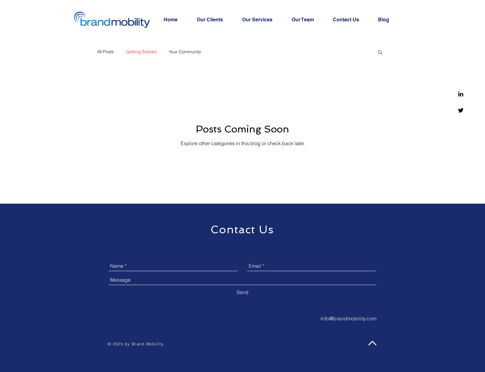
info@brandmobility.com (348, 318)
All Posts (105, 51)
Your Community (185, 51)
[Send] (242, 292)
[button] (380, 53)
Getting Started (141, 51)
